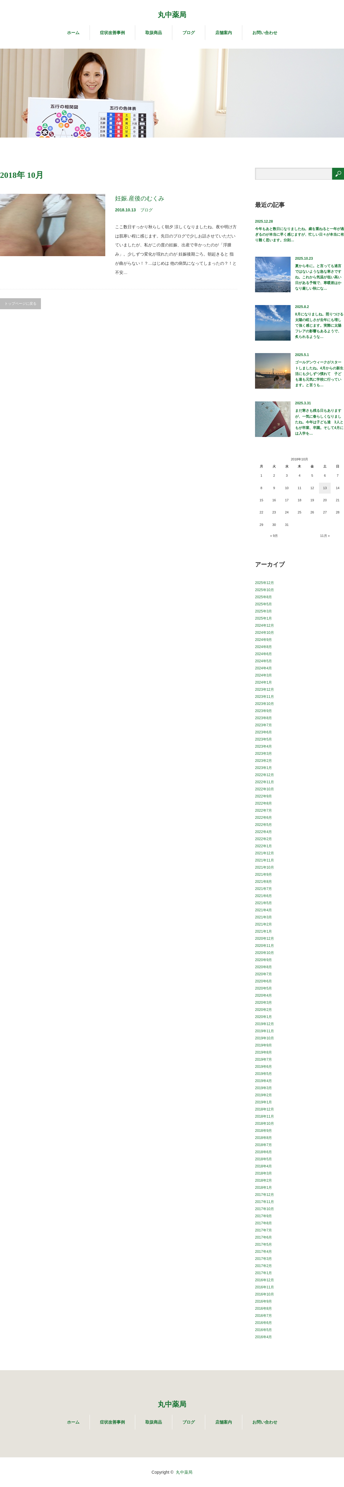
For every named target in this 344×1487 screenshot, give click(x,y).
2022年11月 (264, 782)
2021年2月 (263, 924)
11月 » (324, 535)
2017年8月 (263, 1223)
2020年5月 (263, 988)
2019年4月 (263, 1081)
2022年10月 (264, 789)
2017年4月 (263, 1252)
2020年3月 (263, 1003)
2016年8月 (263, 1308)
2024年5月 (263, 661)
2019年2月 (263, 1095)
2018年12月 (264, 1109)
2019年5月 (263, 1074)
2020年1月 (263, 1017)
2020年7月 (263, 974)
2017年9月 (263, 1216)
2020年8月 (263, 967)
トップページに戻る (20, 303)
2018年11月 (264, 1116)
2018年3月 (263, 1173)
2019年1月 (263, 1102)
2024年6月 (263, 654)
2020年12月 (264, 938)
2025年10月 (264, 590)
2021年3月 (263, 917)
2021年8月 (263, 882)
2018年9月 (263, 1131)
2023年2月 (263, 761)
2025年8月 (263, 597)
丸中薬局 (172, 15)
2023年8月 (263, 718)
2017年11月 (264, 1202)
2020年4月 (263, 995)
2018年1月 (263, 1188)
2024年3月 (263, 675)
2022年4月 (263, 832)
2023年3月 (263, 754)
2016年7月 (263, 1316)
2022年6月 (263, 818)
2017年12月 (264, 1195)
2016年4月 (263, 1337)
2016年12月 (264, 1280)
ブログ (188, 32)
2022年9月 (263, 796)
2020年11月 (264, 946)
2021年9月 (263, 874)
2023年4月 (263, 746)
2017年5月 (263, 1244)
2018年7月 (263, 1145)
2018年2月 (263, 1180)
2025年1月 (263, 618)
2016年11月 (264, 1287)
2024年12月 (264, 625)
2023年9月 (263, 711)
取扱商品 (153, 32)
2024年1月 (263, 682)
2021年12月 (264, 853)
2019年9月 (263, 1045)
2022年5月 (263, 825)
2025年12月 (264, 583)
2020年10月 (264, 953)
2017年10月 (264, 1209)
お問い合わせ (264, 32)
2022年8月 (263, 803)
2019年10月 (264, 1038)
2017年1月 (263, 1273)
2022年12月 (264, 775)
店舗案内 (223, 32)
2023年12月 (264, 689)
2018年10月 (264, 1123)
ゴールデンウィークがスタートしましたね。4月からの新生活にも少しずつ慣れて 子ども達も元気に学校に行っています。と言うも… (319, 373)
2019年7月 (263, 1059)
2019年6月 (263, 1067)
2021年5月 (263, 903)
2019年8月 (263, 1052)
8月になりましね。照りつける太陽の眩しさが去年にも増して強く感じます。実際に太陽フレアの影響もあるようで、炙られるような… (319, 325)
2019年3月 (263, 1088)
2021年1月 (263, 931)
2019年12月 (264, 1024)
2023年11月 (264, 697)
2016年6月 (263, 1323)
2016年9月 (263, 1301)
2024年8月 (263, 647)
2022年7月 (263, 810)
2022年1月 (263, 846)
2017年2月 (263, 1266)
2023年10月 (264, 704)
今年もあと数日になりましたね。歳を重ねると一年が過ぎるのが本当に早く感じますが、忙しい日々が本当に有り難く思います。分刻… (299, 234)
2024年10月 (264, 633)
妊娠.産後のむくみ (139, 198)
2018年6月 (263, 1152)
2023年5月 (263, 739)
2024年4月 (263, 668)
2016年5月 (263, 1330)
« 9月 (274, 535)
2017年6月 (263, 1237)
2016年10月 (264, 1294)
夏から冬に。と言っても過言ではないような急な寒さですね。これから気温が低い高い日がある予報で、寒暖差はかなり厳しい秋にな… (318, 277)
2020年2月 (263, 1010)
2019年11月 (264, 1031)
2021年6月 (263, 896)
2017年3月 (263, 1259)
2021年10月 (264, 867)
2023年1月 (263, 768)
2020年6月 (263, 981)
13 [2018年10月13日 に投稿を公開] (325, 488)
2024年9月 (263, 640)
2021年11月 (264, 860)
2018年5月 (263, 1159)
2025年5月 (263, 604)
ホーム (73, 32)
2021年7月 (263, 889)
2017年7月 (263, 1230)
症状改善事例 (112, 32)
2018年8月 (263, 1138)
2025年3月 (263, 611)
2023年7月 (263, 725)
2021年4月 (263, 910)
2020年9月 (263, 960)
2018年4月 (263, 1166)
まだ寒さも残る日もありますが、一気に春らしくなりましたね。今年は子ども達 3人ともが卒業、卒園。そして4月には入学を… (319, 422)
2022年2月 (263, 839)
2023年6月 (263, 732)
